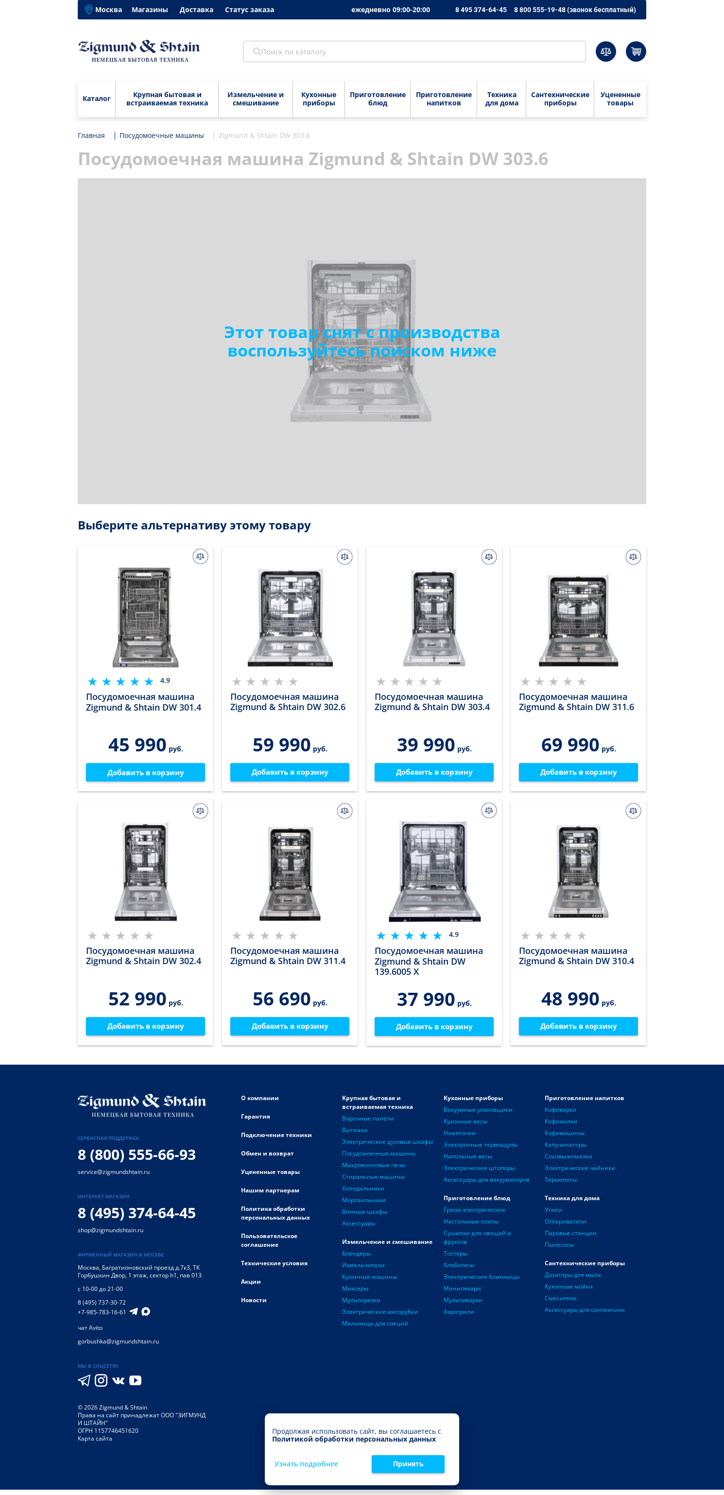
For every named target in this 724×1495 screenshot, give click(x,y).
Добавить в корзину (145, 774)
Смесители (561, 1303)
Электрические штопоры (479, 1173)
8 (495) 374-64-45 (137, 1218)
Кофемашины (565, 1138)
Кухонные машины (369, 1282)
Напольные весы (468, 1161)
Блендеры (356, 1259)
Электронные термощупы (480, 1150)
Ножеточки (460, 1138)
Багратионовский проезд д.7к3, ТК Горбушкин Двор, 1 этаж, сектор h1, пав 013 (140, 1277)
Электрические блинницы (481, 1282)
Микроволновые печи (373, 1170)
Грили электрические (474, 1215)
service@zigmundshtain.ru (114, 1177)
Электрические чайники (580, 1173)
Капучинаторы (565, 1150)
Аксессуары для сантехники (585, 1315)
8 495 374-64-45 (481, 10)
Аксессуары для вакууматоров (487, 1185)
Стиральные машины (373, 1182)
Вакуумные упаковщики (478, 1115)
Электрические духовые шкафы (387, 1147)
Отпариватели (565, 1227)
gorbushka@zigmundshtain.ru (118, 1346)
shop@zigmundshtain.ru (110, 1235)
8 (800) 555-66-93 (137, 1160)
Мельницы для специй (375, 1329)
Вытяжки (355, 1135)
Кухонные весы (465, 1126)
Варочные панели (368, 1124)
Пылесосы (559, 1250)
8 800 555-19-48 (575, 10)
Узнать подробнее (306, 1464)
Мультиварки (463, 1305)
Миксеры (355, 1294)
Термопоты (561, 1185)
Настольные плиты (471, 1227)
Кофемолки (561, 1126)
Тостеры (455, 1259)
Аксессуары (358, 1228)
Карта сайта (95, 1444)
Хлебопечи (459, 1270)
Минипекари (462, 1294)
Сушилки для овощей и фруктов (477, 1242)
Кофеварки (560, 1115)
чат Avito (90, 1333)
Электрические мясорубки (380, 1317)
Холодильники (363, 1193)
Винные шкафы (364, 1217)
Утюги (553, 1215)
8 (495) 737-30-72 (102, 1308)
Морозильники (364, 1205)
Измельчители (363, 1270)
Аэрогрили (459, 1317)
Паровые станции (571, 1238)
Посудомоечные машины (378, 1159)
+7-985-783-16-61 (102, 1318)
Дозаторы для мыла (573, 1280)
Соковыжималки (568, 1161)
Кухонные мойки (569, 1292)
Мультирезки (361, 1305)
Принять (408, 1463)
